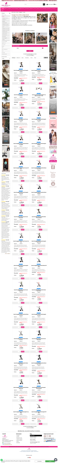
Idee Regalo (44, 8)
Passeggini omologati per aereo (5, 26)
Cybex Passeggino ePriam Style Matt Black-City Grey (21, 315)
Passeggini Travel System (5, 24)
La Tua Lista (53, 8)
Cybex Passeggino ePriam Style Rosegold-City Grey (39, 315)
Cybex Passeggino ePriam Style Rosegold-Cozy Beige (39, 120)
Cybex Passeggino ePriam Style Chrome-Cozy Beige (21, 120)
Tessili (35, 8)
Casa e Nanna (27, 8)
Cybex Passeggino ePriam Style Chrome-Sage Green (21, 290)
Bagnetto (31, 8)
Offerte (6, 8)
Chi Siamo (18, 435)
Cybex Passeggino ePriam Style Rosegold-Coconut (21, 71)
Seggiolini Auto (21, 8)
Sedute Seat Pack (4, 33)
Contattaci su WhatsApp (47, 0)
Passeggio (9, 8)
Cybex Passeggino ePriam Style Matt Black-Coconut (38, 71)
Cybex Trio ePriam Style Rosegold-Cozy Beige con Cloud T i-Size (39, 95)
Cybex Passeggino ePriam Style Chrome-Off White (21, 168)
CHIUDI (57, 460)
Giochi (41, 8)
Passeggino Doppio (4, 31)
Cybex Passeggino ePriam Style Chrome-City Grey (21, 242)
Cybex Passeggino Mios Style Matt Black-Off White (38, 266)
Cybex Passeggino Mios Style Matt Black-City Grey (21, 339)
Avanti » (32, 55)
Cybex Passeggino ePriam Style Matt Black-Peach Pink (38, 168)
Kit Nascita (49, 8)
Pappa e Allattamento (4, 49)
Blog (2, 10)
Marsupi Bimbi (4, 36)
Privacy (18, 441)
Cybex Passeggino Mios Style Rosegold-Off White (38, 412)
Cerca (18, 48)
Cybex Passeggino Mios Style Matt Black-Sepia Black (39, 290)
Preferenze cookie (29, 455)
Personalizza (40, 461)
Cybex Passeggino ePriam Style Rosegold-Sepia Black (21, 266)
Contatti (18, 436)
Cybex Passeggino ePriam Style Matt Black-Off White (38, 193)
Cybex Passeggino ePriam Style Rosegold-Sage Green (39, 242)
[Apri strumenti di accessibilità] (55, 459)
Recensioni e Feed (19, 437)
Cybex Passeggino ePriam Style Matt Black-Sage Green (21, 388)
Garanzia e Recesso (19, 440)
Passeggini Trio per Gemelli (5, 28)
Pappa (38, 8)
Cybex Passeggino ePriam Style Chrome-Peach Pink (21, 217)
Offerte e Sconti (4, 14)
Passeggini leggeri (4, 22)
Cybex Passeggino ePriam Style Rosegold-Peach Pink (21, 193)
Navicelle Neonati (4, 34)
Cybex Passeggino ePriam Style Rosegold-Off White (39, 144)
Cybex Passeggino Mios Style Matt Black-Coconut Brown (39, 217)
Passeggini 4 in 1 (4, 19)
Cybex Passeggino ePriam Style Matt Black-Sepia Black (38, 363)
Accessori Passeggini (15, 8)
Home (3, 8)
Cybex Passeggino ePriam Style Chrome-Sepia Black (39, 339)
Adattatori (3, 39)
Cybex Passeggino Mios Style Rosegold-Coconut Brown (39, 388)
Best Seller (18, 442)
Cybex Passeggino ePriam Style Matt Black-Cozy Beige (21, 144)
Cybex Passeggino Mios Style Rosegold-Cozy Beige (21, 412)
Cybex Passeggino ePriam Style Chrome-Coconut (21, 95)
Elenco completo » (7, 253)
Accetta (50, 461)
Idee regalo (3, 52)
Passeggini (3, 21)
